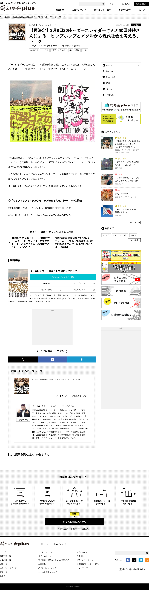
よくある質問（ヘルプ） (48, 572)
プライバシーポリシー (86, 560)
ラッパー (63, 50)
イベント (45, 50)
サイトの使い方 (44, 556)
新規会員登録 (141, 4)
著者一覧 (3, 572)
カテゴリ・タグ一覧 (8, 568)
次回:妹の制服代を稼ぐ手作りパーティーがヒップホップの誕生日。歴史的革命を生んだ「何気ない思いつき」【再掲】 (74, 243)
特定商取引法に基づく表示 (88, 564)
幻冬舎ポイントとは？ (47, 568)
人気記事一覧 (5, 560)
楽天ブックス (79, 283)
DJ (71, 50)
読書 (108, 83)
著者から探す (125, 10)
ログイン (126, 4)
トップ (2, 552)
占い (134, 235)
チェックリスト (121, 235)
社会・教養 (110, 77)
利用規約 (80, 556)
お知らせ (34, 50)
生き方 (7, 17)
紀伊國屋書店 (46, 290)
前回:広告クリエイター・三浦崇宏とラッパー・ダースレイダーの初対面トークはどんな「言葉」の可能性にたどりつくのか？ (31, 243)
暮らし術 (109, 71)
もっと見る (134, 222)
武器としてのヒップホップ (23, 17)
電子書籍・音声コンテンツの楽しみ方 (53, 560)
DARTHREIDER (53, 208)
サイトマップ (82, 568)
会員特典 (42, 564)
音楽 (54, 50)
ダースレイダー (40, 406)
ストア (142, 10)
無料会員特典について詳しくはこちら (75, 529)
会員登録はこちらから (74, 521)
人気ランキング (79, 10)
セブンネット (79, 290)
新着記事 (60, 10)
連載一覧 (3, 564)
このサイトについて (46, 552)
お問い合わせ (82, 552)
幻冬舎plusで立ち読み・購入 (63, 277)
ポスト (136, 25)
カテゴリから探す (102, 10)
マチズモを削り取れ (21, 162)
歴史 (78, 50)
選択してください (79, 396)
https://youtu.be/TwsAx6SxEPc (52, 215)
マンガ (109, 89)
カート (113, 4)
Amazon (46, 283)
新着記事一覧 (5, 556)
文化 (85, 50)
